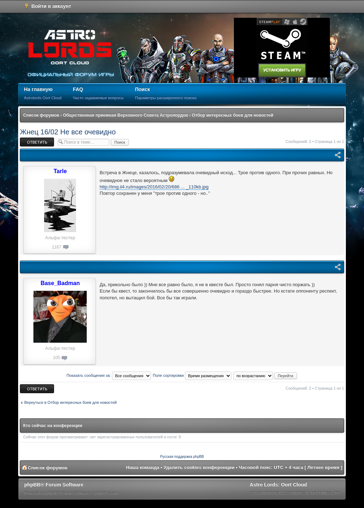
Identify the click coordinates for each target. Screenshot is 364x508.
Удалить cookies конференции (199, 467)
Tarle (60, 171)
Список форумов (41, 115)
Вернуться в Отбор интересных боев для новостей (70, 402)
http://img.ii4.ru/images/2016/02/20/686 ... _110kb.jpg (154, 186)
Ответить (37, 142)
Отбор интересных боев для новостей (232, 115)
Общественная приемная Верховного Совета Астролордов (125, 115)
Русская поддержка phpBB (182, 457)
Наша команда (142, 467)
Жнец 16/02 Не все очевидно (68, 132)
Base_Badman (60, 283)
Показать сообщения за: (108, 375)
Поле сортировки (192, 375)
